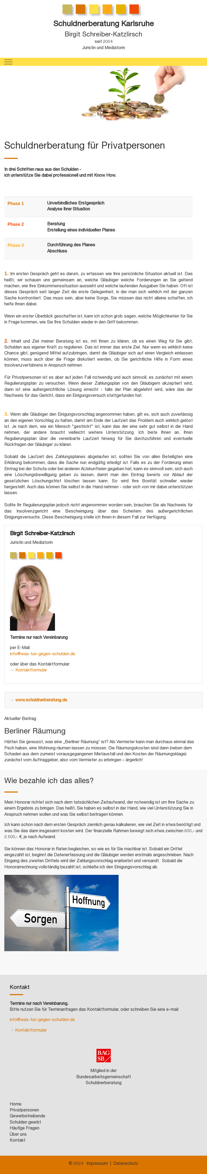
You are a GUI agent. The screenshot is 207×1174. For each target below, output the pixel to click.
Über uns (18, 1135)
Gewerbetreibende (27, 1116)
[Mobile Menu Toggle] (8, 62)
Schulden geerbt (25, 1123)
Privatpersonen (24, 1110)
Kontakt (17, 1141)
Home (16, 1105)
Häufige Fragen (24, 1129)
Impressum (97, 1164)
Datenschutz (125, 1164)
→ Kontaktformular (28, 670)
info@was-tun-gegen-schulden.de (42, 654)
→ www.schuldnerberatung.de (38, 700)
